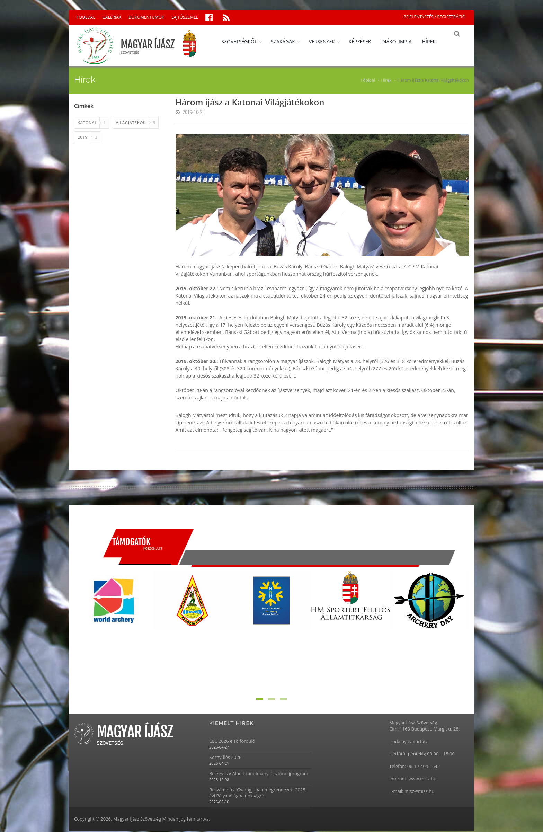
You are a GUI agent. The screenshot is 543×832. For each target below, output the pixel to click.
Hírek (386, 81)
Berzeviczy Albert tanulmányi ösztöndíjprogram (258, 774)
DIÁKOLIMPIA (401, 41)
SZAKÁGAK (288, 41)
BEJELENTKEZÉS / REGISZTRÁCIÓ (434, 17)
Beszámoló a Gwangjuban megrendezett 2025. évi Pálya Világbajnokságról (257, 793)
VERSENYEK (327, 41)
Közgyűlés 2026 (225, 758)
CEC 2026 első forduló (232, 742)
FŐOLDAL (86, 17)
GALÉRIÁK (111, 17)
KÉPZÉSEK (365, 41)
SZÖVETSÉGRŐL (244, 41)
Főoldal (368, 81)
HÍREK (433, 41)
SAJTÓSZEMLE (184, 17)
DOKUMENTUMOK (146, 17)
